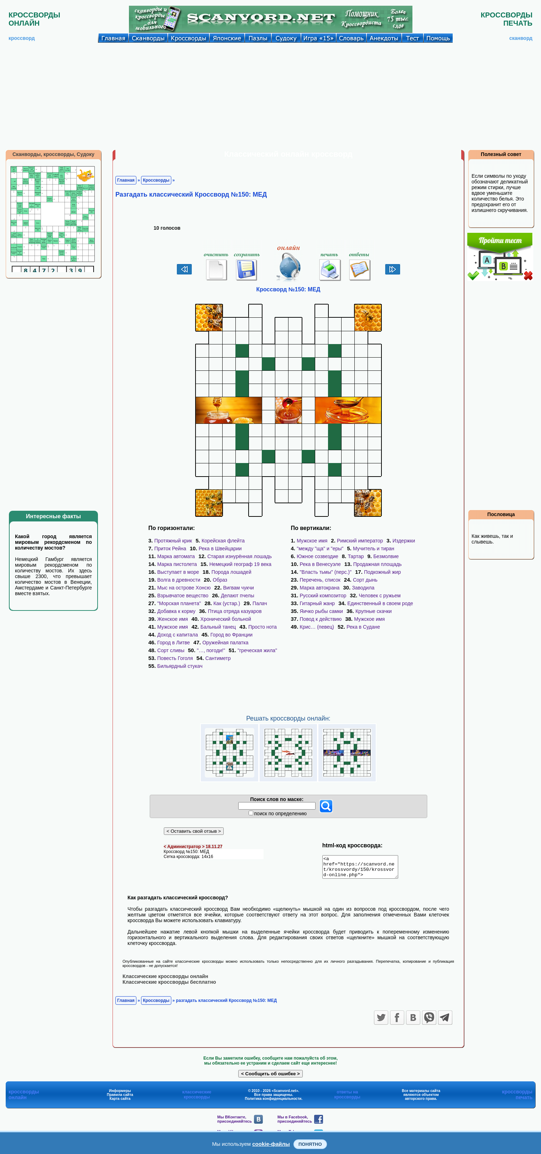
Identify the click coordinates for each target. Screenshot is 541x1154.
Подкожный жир (382, 572)
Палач (260, 603)
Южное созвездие (317, 556)
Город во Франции (231, 635)
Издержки (403, 541)
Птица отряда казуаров (235, 611)
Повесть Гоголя (175, 658)
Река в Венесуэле (320, 564)
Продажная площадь (377, 564)
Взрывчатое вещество (183, 595)
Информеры (120, 1095)
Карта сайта (119, 1102)
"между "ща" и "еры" (320, 548)
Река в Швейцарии (220, 548)
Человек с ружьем (380, 595)
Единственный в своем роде (380, 603)
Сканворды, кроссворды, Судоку (53, 154)
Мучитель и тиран (373, 548)
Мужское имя (172, 627)
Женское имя (172, 619)
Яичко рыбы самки (321, 611)
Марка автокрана (320, 588)
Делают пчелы (237, 595)
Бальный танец (218, 627)
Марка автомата (176, 556)
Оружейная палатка (225, 642)
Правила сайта (120, 1099)
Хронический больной (226, 619)
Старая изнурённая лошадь (239, 556)
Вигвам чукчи (238, 588)
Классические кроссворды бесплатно (169, 986)
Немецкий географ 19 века (240, 564)
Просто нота (262, 627)
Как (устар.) (226, 603)
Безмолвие (386, 556)
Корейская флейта (223, 541)
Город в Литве (173, 642)
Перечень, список (320, 580)
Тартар (356, 556)
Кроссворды (156, 180)
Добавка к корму (176, 611)
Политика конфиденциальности (273, 1102)
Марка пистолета (177, 564)
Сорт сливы (170, 650)
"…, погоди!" (211, 650)
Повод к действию (321, 619)
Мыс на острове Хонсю (184, 588)
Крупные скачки (373, 611)
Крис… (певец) (317, 627)
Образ (220, 580)
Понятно (310, 1144)
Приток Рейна (170, 548)
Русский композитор (323, 595)
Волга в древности (179, 580)
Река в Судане (363, 627)
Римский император (360, 541)
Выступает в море (178, 572)
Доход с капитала (177, 635)
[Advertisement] (270, 96)
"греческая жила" (257, 650)
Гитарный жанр (317, 603)
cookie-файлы (271, 1144)
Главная (126, 180)
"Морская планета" (179, 603)
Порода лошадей (231, 572)
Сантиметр (218, 658)
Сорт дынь (365, 580)
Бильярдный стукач (180, 666)
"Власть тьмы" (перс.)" (326, 572)
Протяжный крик (173, 541)
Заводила (363, 588)
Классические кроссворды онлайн (165, 980)
